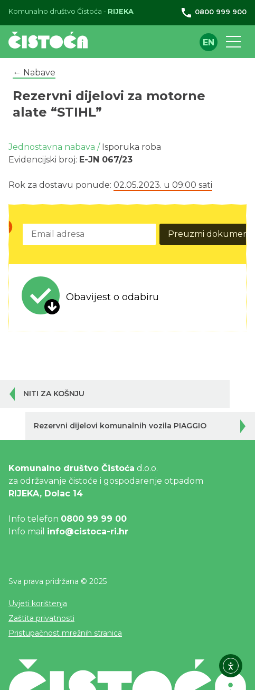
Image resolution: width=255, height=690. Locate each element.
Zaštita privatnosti (41, 618)
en (208, 42)
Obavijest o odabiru (112, 297)
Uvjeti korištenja (37, 603)
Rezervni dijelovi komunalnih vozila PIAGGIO (120, 425)
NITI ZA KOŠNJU (53, 393)
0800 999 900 (213, 12)
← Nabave (34, 73)
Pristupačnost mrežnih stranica (65, 633)
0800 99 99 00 (94, 519)
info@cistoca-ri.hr (87, 531)
